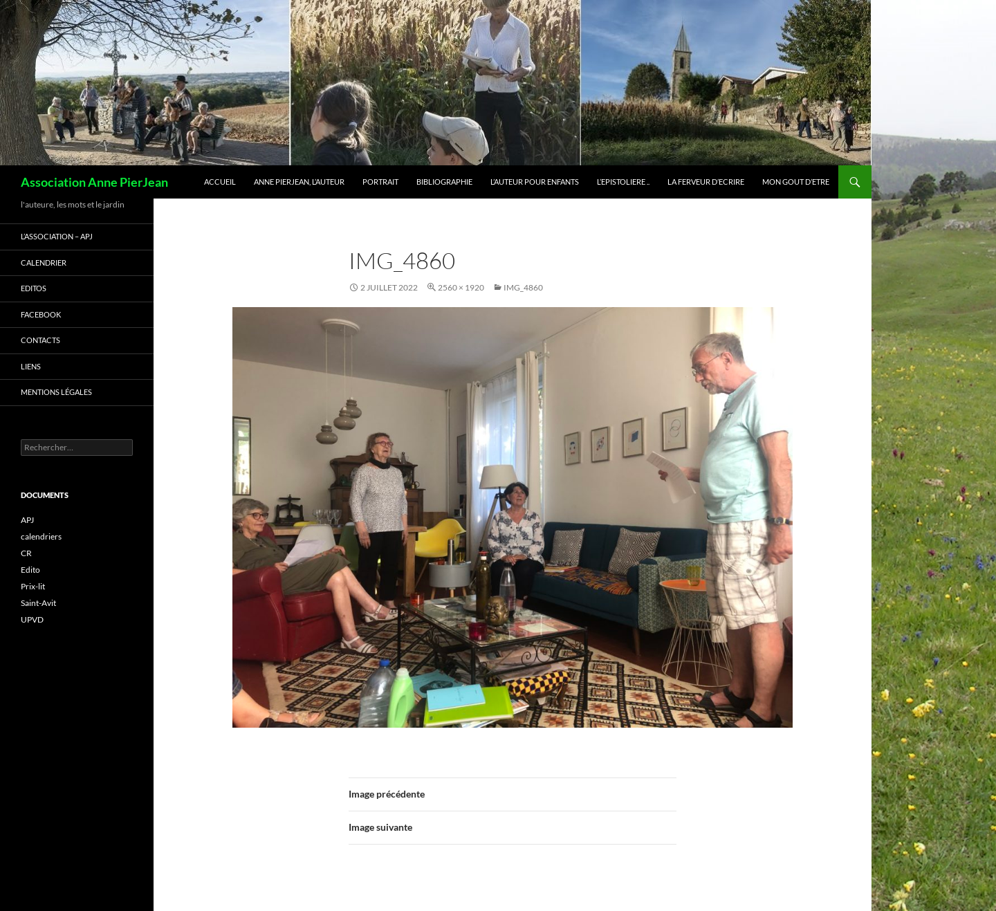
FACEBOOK (41, 314)
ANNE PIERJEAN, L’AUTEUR (299, 181)
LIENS (31, 366)
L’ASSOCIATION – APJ (57, 236)
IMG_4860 (523, 287)
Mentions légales (56, 391)
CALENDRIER (43, 262)
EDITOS (33, 288)
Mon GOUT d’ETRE (795, 181)
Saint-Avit (38, 603)
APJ (27, 520)
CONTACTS (40, 339)
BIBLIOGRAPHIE (444, 181)
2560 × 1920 (461, 287)
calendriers (41, 536)
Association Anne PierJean (94, 182)
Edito (30, 569)
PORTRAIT (380, 181)
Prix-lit (33, 586)
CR (26, 553)
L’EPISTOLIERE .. (623, 181)
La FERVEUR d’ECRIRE (705, 181)
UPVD (32, 619)
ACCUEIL (220, 181)
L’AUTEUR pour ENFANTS (534, 181)
